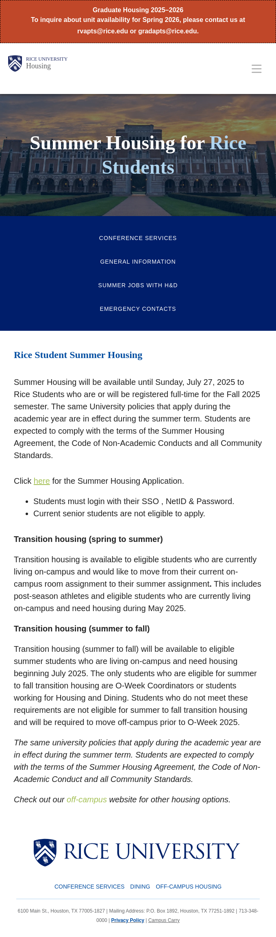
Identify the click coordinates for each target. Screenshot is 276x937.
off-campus (87, 799)
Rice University (46, 59)
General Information (138, 261)
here (42, 480)
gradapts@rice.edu (167, 31)
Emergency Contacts (138, 309)
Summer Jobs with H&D (138, 285)
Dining (140, 886)
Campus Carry (164, 920)
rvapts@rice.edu (102, 31)
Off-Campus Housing (189, 886)
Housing (38, 66)
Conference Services (138, 238)
